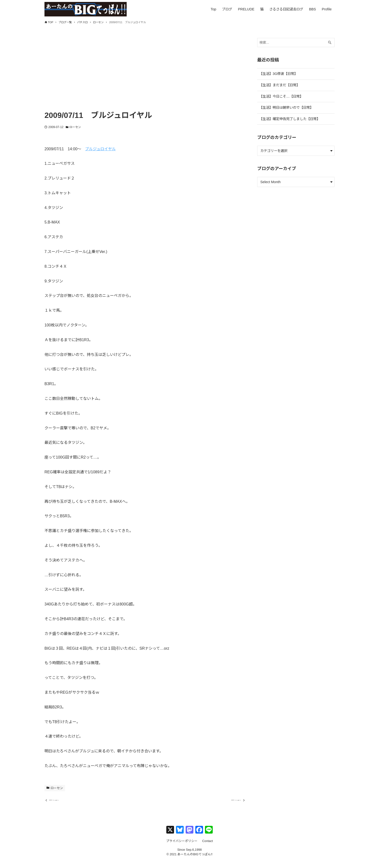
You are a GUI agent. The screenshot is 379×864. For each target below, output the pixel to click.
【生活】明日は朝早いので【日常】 (286, 107)
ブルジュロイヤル (100, 149)
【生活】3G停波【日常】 (278, 74)
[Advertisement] (145, 72)
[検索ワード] (296, 42)
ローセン (75, 127)
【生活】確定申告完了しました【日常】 (289, 119)
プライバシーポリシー (181, 845)
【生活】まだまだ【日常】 (279, 85)
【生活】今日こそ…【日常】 (281, 96)
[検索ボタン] (330, 42)
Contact (207, 845)
